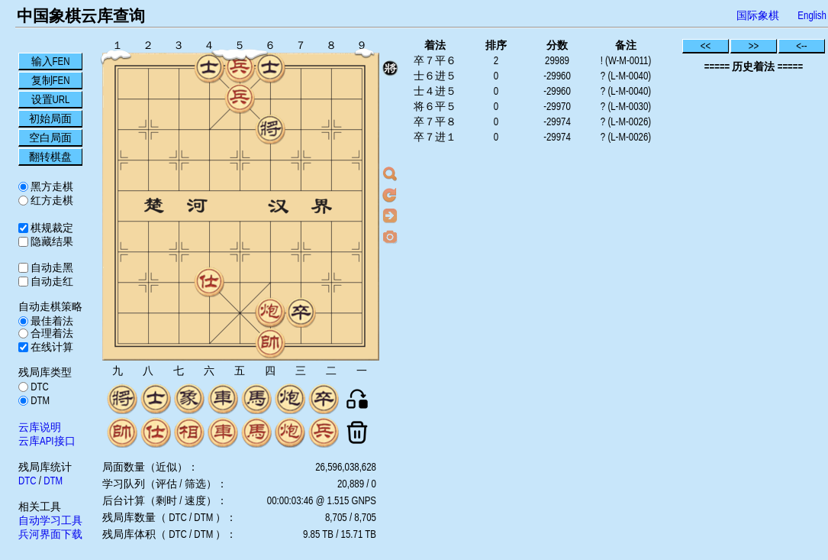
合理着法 (50, 333)
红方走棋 (50, 200)
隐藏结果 (50, 241)
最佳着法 (50, 321)
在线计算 (50, 347)
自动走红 (50, 281)
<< (706, 46)
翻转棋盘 (50, 157)
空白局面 (50, 137)
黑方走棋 (50, 186)
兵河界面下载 (50, 534)
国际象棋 (757, 15)
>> (754, 46)
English (811, 15)
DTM (39, 400)
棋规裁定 (50, 228)
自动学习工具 (50, 520)
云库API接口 (47, 441)
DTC (38, 386)
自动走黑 (50, 267)
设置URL (50, 99)
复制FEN (50, 80)
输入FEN (50, 61)
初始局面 (50, 118)
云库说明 (39, 427)
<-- (802, 46)
